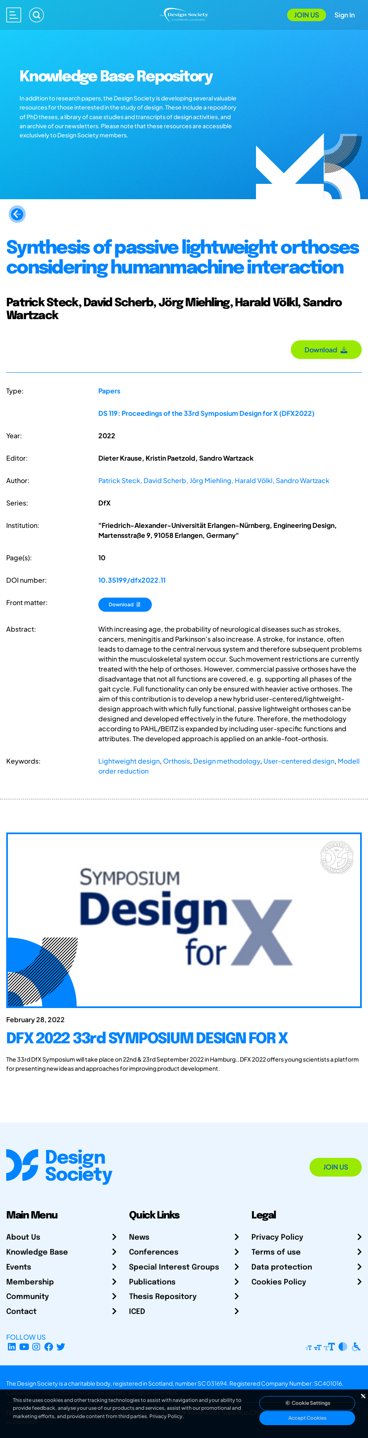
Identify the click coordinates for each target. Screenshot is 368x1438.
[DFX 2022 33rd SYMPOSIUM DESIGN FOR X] (184, 1047)
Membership (30, 1282)
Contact (21, 1312)
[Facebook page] (48, 1347)
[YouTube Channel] (24, 1347)
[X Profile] (61, 1347)
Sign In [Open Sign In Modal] (344, 14)
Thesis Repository (163, 1297)
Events (18, 1267)
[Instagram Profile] (36, 1347)
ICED (137, 1312)
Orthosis (176, 761)
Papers (109, 390)
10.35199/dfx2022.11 (132, 580)
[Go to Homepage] (184, 14)
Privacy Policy (277, 1237)
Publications (152, 1282)
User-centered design (298, 761)
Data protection (281, 1267)
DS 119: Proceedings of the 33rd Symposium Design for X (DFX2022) (206, 413)
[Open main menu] (13, 14)
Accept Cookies (307, 1418)
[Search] (36, 14)
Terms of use (276, 1252)
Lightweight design (129, 761)
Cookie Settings (307, 1403)
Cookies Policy (278, 1282)
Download (326, 349)
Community (27, 1297)
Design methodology (226, 761)
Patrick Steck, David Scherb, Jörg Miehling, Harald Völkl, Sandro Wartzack (213, 480)
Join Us (306, 14)
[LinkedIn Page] (11, 1347)
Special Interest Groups (174, 1267)
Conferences (153, 1252)
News (139, 1237)
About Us (23, 1237)
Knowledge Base (37, 1252)
